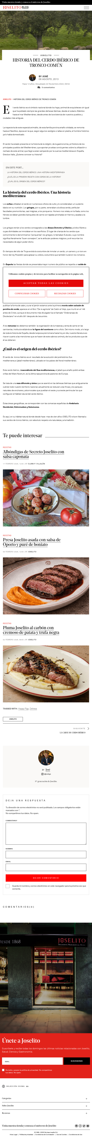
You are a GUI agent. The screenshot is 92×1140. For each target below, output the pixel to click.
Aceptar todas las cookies (46, 283)
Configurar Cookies (27, 293)
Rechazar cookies (65, 293)
